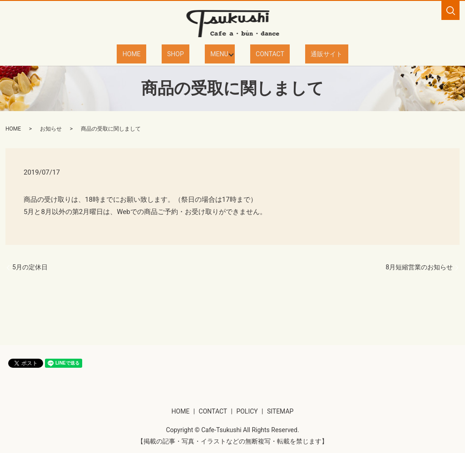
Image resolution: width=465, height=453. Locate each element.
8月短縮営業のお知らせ (419, 266)
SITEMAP (280, 410)
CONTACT (262, 53)
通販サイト (308, 53)
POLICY (246, 410)
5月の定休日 (30, 266)
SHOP (182, 53)
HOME (150, 53)
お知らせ (51, 128)
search (450, 10)
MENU (215, 53)
